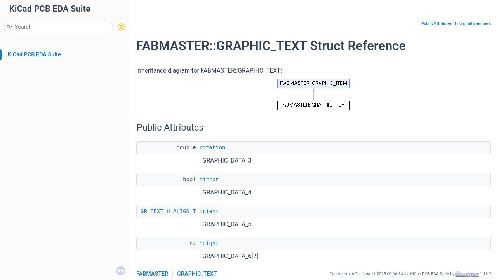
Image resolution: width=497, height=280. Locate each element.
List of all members (473, 23)
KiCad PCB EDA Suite (34, 54)
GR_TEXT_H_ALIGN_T (168, 211)
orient (209, 211)
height (209, 243)
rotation (212, 148)
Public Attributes (436, 23)
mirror (209, 180)
